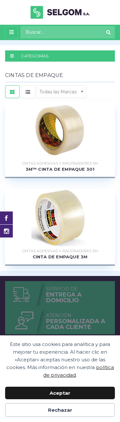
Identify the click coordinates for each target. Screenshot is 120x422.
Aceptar (60, 393)
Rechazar (60, 410)
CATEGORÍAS (29, 55)
